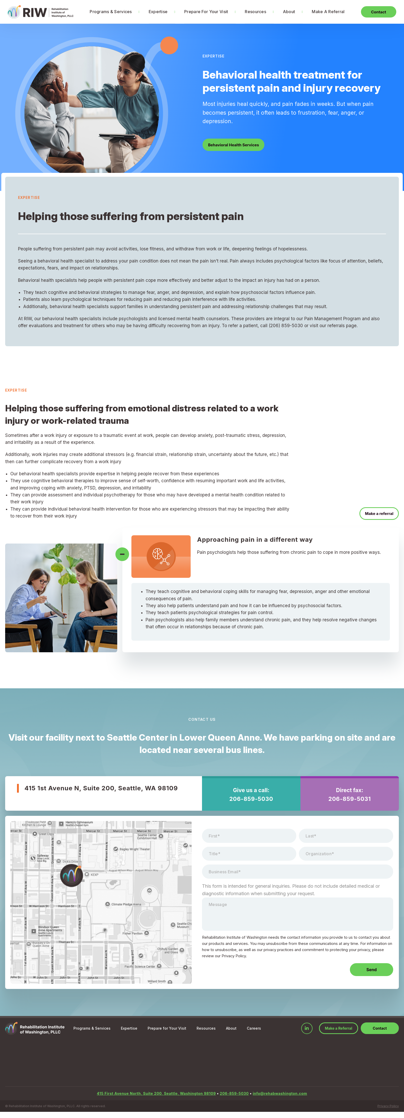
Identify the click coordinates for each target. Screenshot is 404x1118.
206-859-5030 (251, 799)
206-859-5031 (349, 799)
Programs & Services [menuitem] (107, 11)
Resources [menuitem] (251, 11)
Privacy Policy (388, 1112)
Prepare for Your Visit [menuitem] (167, 1034)
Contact (375, 11)
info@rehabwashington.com (280, 1099)
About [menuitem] (285, 11)
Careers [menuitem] (254, 1034)
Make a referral (377, 513)
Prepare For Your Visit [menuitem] (202, 11)
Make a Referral (338, 1034)
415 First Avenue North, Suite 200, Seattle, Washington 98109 (156, 1099)
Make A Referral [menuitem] (324, 11)
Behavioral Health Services (236, 144)
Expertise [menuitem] (154, 11)
